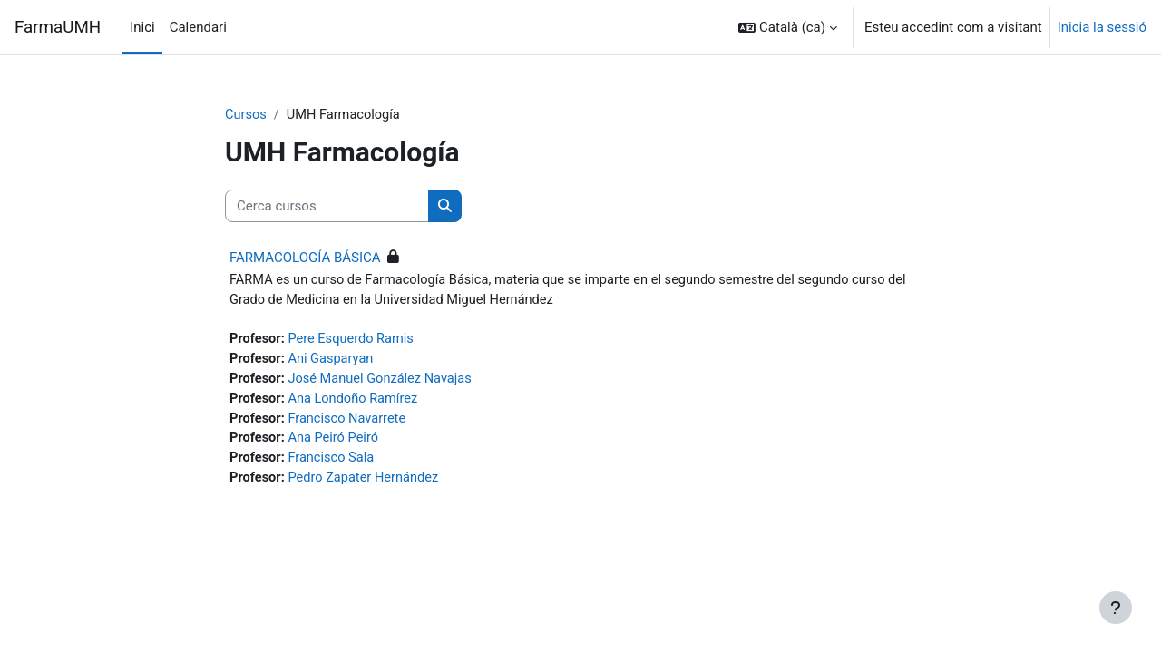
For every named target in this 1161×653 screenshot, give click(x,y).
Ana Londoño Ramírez (356, 403)
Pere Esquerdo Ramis (354, 341)
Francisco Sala (333, 463)
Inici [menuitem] (142, 27)
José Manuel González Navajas (383, 382)
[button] (788, 27)
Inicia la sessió (1102, 27)
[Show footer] (1115, 607)
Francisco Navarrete (350, 422)
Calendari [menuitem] (198, 27)
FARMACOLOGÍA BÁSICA (305, 258)
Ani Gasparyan (333, 362)
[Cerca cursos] (327, 207)
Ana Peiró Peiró (336, 443)
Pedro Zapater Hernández (366, 484)
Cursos (246, 115)
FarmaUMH (58, 27)
